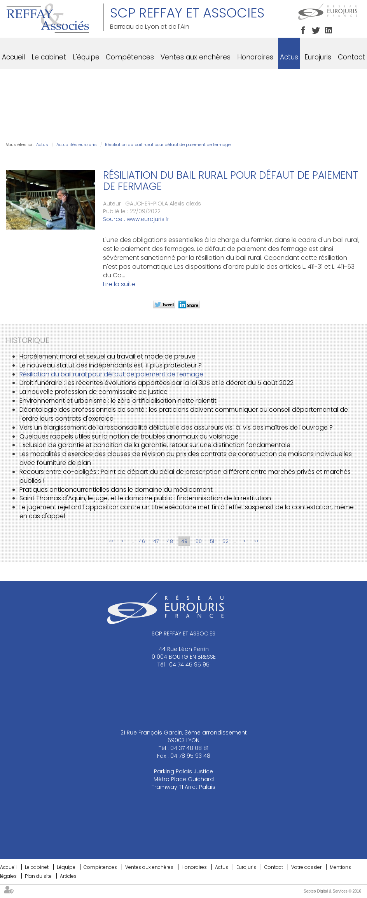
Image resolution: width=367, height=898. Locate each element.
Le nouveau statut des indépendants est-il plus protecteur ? (110, 365)
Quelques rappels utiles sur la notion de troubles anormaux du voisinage (129, 436)
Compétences (130, 57)
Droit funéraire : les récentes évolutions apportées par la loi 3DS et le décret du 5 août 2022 (156, 382)
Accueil (13, 57)
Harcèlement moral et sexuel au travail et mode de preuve (107, 356)
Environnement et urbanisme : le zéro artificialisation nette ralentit (118, 400)
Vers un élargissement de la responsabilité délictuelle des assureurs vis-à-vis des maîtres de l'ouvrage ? (176, 427)
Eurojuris (317, 57)
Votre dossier (306, 867)
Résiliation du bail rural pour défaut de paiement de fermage (168, 144)
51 (212, 541)
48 (170, 541)
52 (225, 541)
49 (184, 541)
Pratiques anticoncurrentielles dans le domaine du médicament (116, 489)
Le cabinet (48, 57)
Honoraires (255, 57)
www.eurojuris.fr (148, 219)
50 (199, 541)
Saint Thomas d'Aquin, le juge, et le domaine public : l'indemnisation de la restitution (145, 498)
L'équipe (86, 57)
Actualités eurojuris (76, 144)
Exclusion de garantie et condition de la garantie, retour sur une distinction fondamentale (154, 444)
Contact (351, 57)
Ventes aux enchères (196, 57)
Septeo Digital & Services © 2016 (332, 891)
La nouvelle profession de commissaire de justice (93, 391)
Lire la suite (119, 284)
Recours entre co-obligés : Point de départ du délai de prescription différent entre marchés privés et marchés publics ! (185, 476)
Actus (289, 57)
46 (142, 541)
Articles (68, 876)
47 (156, 541)
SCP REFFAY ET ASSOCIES (187, 12)
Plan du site (38, 876)
